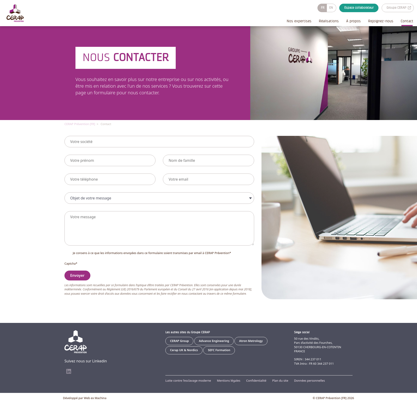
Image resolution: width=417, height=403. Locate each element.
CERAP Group (179, 341)
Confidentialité (256, 380)
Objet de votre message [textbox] (90, 197)
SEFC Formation (219, 350)
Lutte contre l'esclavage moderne (188, 380)
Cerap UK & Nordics (184, 350)
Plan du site (280, 380)
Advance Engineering (214, 341)
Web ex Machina (95, 398)
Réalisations (329, 21)
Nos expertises (299, 21)
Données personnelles (309, 380)
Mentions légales (228, 380)
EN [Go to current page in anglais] (331, 7)
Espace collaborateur (359, 7)
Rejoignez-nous (380, 21)
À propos (353, 21)
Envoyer (77, 275)
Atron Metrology (251, 341)
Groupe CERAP (398, 7)
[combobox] (159, 198)
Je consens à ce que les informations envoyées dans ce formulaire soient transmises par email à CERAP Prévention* (152, 253)
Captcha (70, 263)
